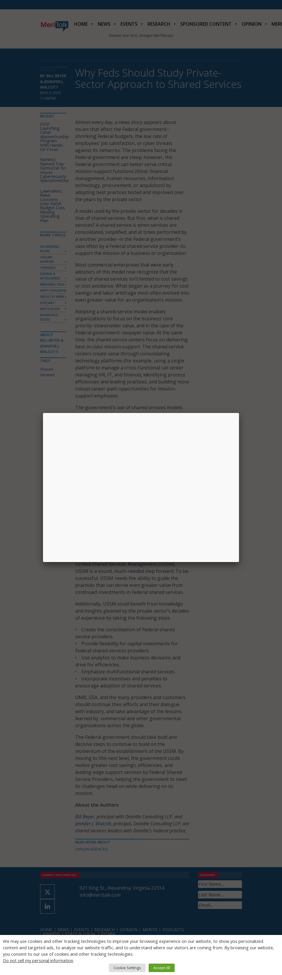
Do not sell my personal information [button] (38, 960)
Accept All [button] (161, 967)
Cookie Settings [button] (127, 967)
